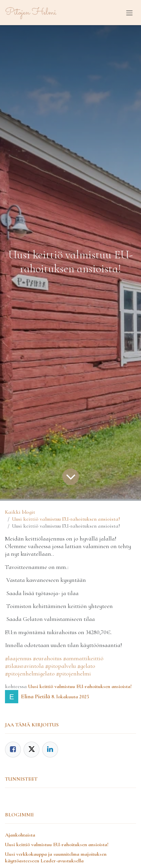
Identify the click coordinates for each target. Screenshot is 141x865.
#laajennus (18, 658)
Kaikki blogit (20, 512)
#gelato (86, 666)
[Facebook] (13, 749)
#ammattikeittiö (83, 658)
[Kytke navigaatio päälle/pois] (129, 13)
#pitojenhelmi (73, 673)
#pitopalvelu (60, 666)
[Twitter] (31, 749)
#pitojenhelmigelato (30, 673)
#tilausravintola (24, 666)
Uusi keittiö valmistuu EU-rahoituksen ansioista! (66, 519)
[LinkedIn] (50, 749)
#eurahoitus (47, 658)
